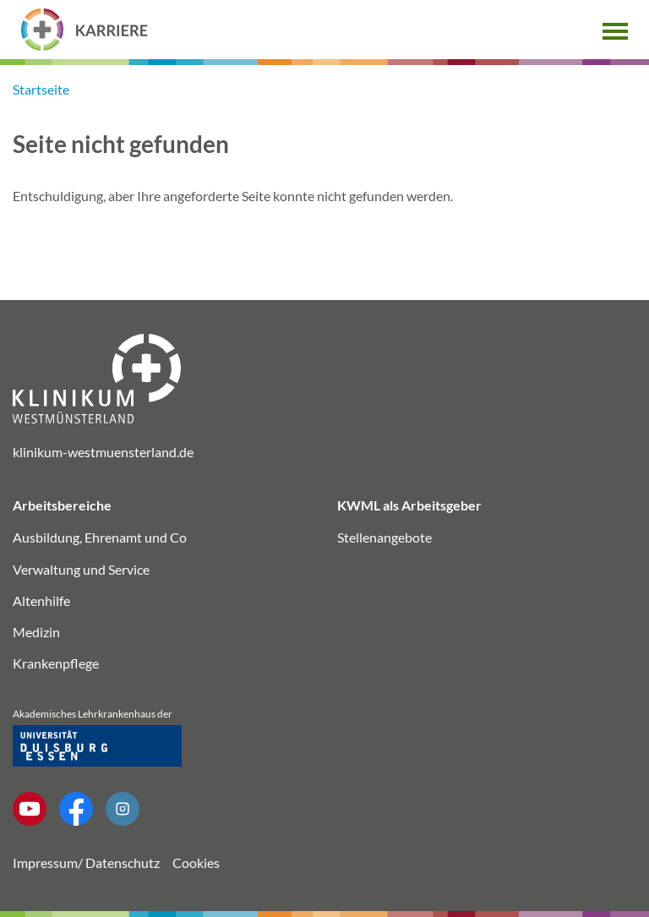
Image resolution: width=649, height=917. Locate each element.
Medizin (36, 632)
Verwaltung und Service (81, 569)
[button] (615, 29)
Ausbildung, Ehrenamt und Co (100, 537)
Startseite (41, 89)
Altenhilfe (41, 600)
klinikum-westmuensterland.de (103, 452)
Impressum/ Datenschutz (86, 862)
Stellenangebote (384, 537)
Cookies (196, 862)
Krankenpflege (56, 663)
